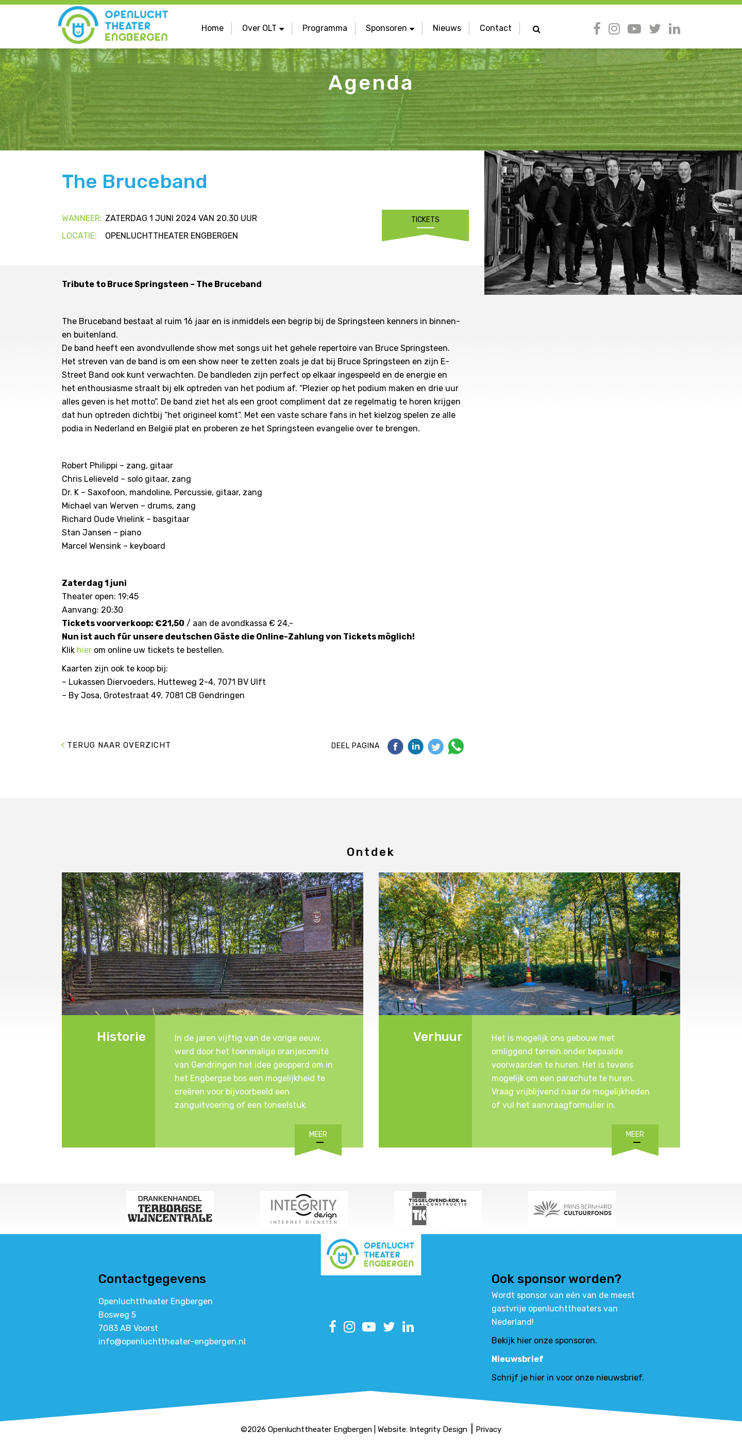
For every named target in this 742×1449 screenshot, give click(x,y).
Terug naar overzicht (119, 745)
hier (84, 650)
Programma (324, 28)
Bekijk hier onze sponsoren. (544, 1340)
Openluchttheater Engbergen (320, 1429)
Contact (496, 28)
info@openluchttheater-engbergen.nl (172, 1341)
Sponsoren (390, 28)
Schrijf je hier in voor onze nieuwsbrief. (568, 1378)
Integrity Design (438, 1429)
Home (212, 28)
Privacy (488, 1429)
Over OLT (263, 28)
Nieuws (447, 28)
